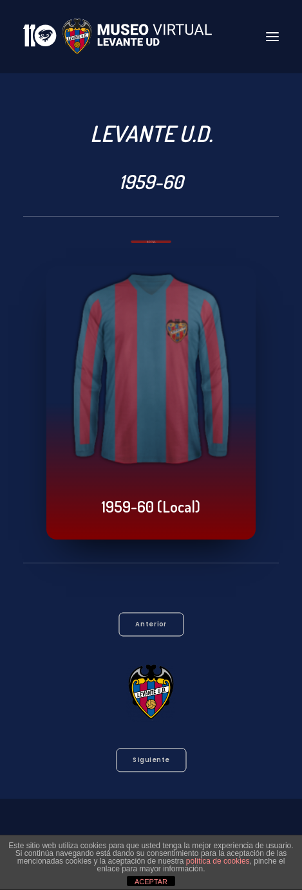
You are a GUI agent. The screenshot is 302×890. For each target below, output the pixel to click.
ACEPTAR (151, 881)
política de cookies (218, 861)
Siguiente (151, 760)
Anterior (151, 624)
